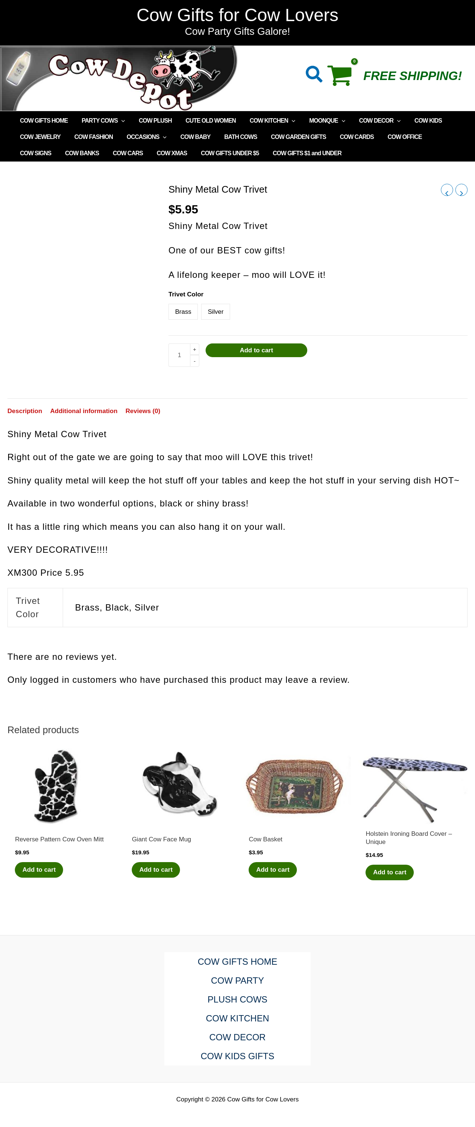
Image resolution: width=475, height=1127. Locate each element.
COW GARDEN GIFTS (287, 137)
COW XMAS (122, 153)
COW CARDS (344, 137)
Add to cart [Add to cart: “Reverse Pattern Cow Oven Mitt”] (39, 869)
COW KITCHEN (263, 121)
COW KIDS (413, 120)
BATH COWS (231, 137)
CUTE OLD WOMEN (203, 120)
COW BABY (188, 137)
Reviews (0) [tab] (142, 411)
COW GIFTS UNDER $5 (178, 153)
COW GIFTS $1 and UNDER (253, 153)
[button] (314, 76)
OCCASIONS (142, 137)
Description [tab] (24, 411)
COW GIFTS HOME (43, 120)
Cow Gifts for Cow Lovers (237, 15)
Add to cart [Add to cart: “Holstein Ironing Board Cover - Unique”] (389, 872)
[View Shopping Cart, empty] (343, 78)
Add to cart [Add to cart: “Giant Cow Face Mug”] (156, 869)
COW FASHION (90, 137)
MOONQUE (316, 121)
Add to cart (256, 350)
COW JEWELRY (39, 137)
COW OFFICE (390, 137)
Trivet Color (185, 294)
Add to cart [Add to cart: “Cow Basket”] (272, 869)
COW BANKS (36, 153)
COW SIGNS (434, 137)
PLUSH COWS (237, 999)
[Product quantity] (179, 355)
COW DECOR (367, 121)
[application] (118, 121)
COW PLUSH (150, 120)
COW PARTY (237, 980)
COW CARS (80, 153)
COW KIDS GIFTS (238, 1056)
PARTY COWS (100, 121)
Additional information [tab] (83, 411)
